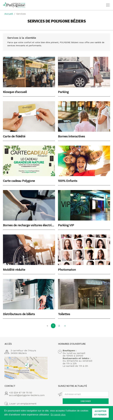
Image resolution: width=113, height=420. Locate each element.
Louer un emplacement (22, 403)
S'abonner (85, 401)
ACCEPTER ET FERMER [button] (100, 413)
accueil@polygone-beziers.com (27, 395)
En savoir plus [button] (58, 414)
